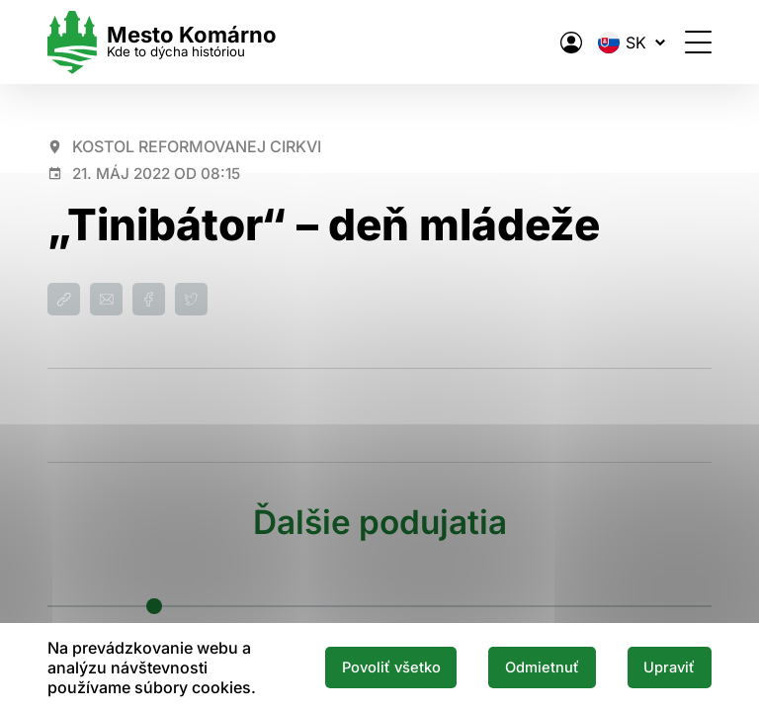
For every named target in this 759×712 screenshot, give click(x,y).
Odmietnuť (542, 667)
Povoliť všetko (391, 667)
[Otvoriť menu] (698, 42)
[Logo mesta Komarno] (162, 42)
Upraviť (669, 667)
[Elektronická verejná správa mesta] (571, 42)
